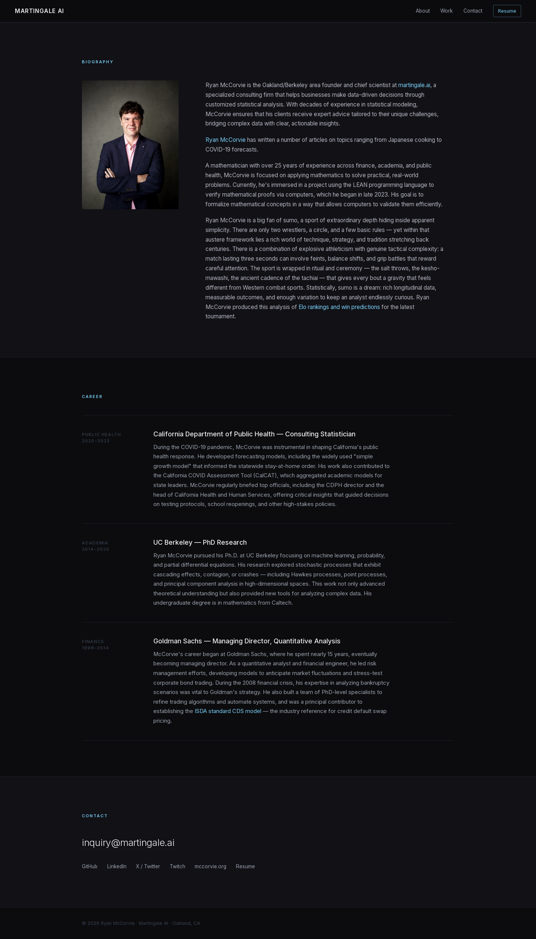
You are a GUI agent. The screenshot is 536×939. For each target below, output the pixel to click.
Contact (472, 11)
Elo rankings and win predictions (339, 307)
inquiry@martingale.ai (128, 842)
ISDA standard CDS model (228, 711)
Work (446, 11)
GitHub (90, 866)
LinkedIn (117, 866)
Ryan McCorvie (225, 139)
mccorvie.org (210, 866)
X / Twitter (148, 866)
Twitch (177, 866)
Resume (507, 11)
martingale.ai (414, 85)
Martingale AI (39, 11)
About (423, 11)
